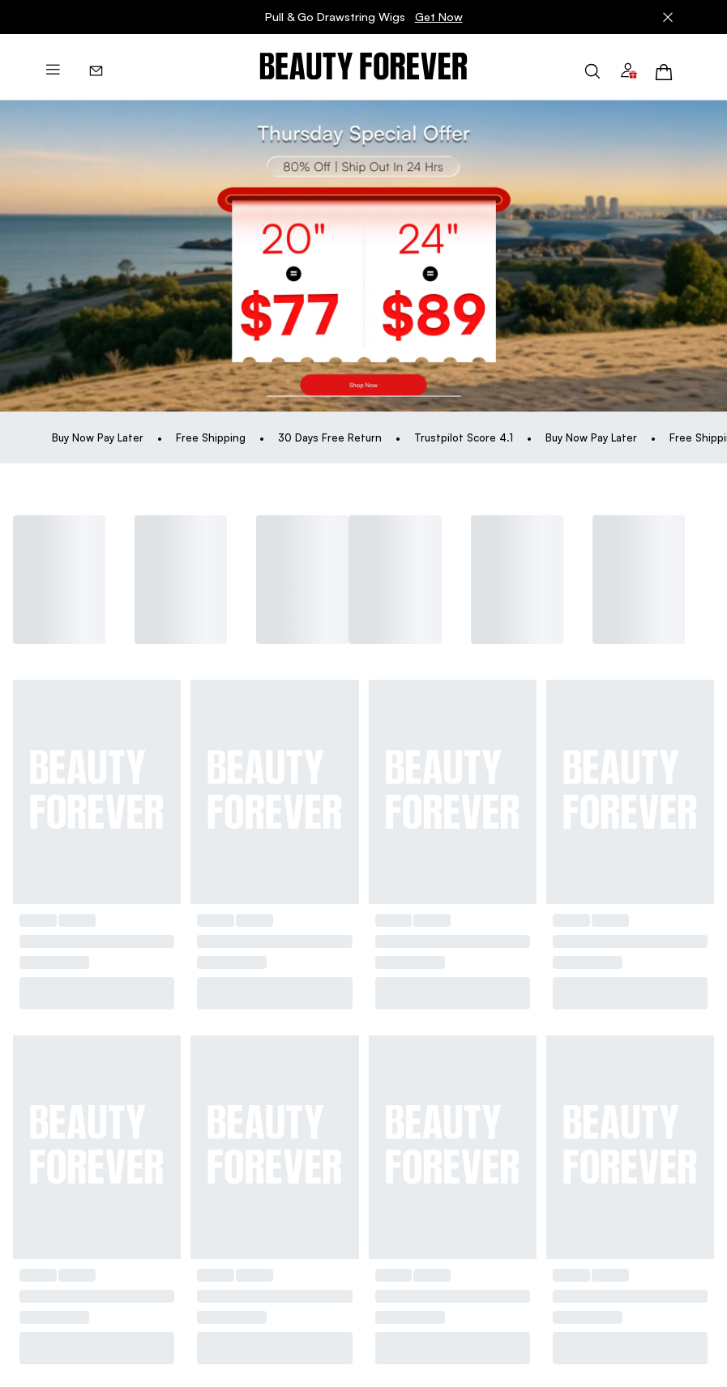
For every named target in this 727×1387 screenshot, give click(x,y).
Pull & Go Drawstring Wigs (364, 17)
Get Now (439, 16)
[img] (363, 67)
